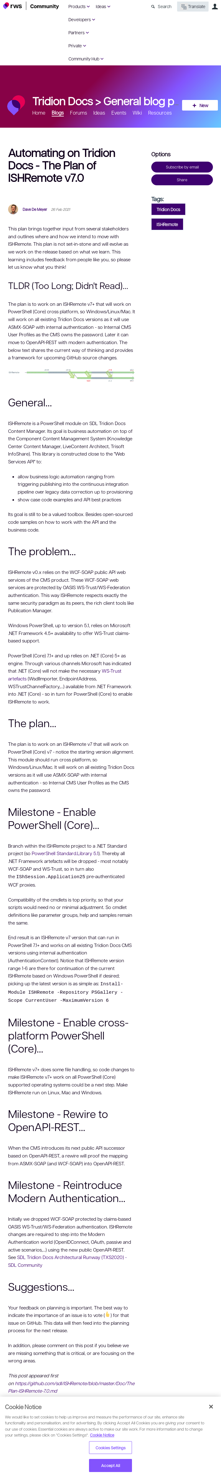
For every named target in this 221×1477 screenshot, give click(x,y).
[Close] (211, 1406)
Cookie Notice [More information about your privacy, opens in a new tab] (102, 1434)
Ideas (101, 6)
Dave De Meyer (35, 209)
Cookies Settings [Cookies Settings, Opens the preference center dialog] (110, 1447)
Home (38, 112)
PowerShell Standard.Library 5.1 (65, 853)
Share (182, 179)
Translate (192, 6)
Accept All (110, 1465)
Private (75, 45)
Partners (76, 32)
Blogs (58, 112)
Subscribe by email (182, 166)
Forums (78, 112)
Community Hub (83, 58)
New (204, 105)
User (215, 6)
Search (165, 6)
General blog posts (148, 100)
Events (118, 112)
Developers (79, 19)
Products (77, 6)
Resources (160, 112)
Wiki (137, 112)
